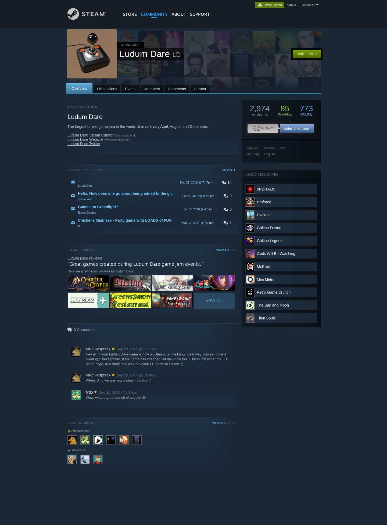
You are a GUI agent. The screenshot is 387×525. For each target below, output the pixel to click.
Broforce (264, 202)
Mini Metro (265, 279)
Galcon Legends (270, 241)
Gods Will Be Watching (276, 253)
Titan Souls (266, 318)
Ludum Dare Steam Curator (90, 135)
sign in (291, 5)
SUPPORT (200, 14)
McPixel (263, 266)
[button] (151, 182)
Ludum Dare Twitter (83, 144)
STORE (130, 14)
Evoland (264, 215)
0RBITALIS (266, 189)
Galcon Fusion (269, 228)
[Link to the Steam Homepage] (90, 18)
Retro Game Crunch (274, 292)
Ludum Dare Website (85, 139)
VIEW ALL (229, 170)
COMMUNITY (154, 14)
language (308, 5)
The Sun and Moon (273, 305)
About (178, 14)
